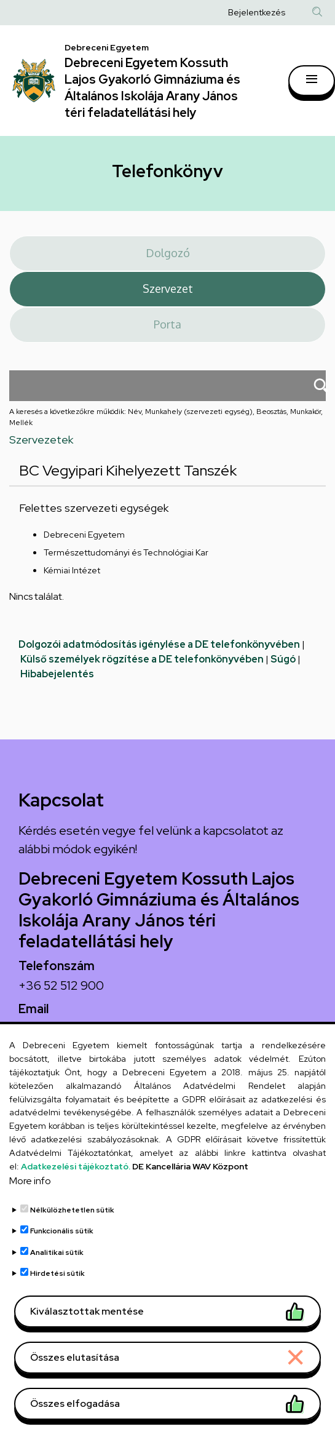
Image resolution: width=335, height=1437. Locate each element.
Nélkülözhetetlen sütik (72, 1237)
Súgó (283, 659)
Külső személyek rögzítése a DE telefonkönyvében (142, 659)
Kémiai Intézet (72, 570)
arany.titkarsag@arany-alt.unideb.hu (115, 1028)
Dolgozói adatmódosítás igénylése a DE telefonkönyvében (159, 644)
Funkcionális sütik (61, 1258)
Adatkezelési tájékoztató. (75, 1193)
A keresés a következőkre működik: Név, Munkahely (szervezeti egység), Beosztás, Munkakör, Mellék (166, 417)
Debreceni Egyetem (84, 534)
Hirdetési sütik (57, 1300)
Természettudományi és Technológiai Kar (126, 552)
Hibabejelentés (57, 673)
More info (30, 1207)
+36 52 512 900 (61, 985)
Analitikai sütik (57, 1279)
